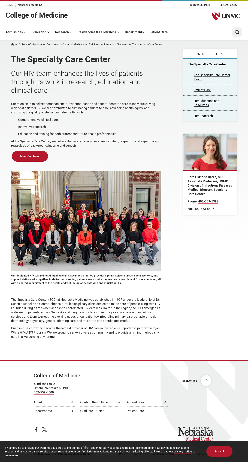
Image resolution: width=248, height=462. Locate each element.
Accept (219, 451)
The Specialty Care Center (147, 44)
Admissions (14, 32)
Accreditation (136, 402)
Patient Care (158, 32)
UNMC (9, 5)
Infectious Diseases (115, 44)
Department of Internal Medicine (65, 44)
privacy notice (183, 451)
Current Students (200, 5)
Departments (134, 32)
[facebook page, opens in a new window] (36, 429)
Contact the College (94, 402)
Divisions (94, 44)
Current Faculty (228, 5)
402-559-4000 (44, 392)
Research (62, 32)
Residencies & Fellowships (97, 32)
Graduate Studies (92, 411)
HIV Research (203, 116)
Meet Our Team (30, 156)
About (38, 402)
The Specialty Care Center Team (212, 77)
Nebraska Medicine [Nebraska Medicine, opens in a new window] (30, 5)
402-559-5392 (208, 201)
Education (39, 32)
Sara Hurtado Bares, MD (205, 177)
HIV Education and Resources (206, 103)
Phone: (192, 201)
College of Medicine (37, 15)
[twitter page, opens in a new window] (44, 429)
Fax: (190, 209)
